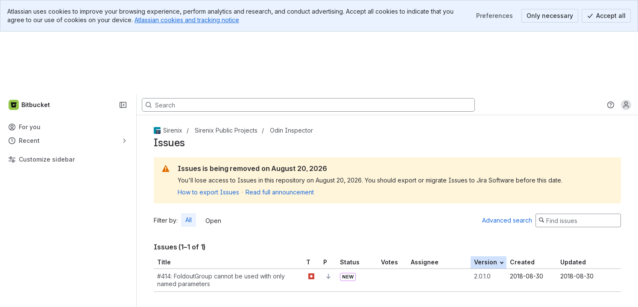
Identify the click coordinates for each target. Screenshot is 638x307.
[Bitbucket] (30, 42)
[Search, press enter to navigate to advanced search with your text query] (308, 42)
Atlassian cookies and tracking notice (187, 19)
